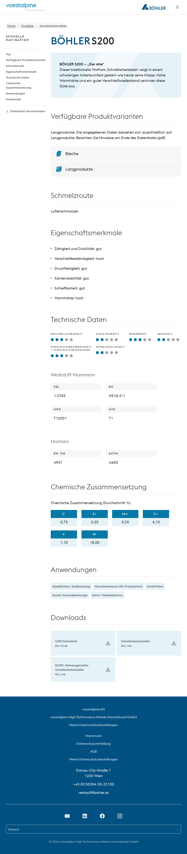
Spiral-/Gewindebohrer (107, 595)
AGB (93, 751)
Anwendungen (15, 94)
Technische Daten (17, 77)
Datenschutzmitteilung (94, 743)
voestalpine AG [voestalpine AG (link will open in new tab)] (93, 709)
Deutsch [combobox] (13, 829)
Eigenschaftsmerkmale (21, 72)
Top (8, 54)
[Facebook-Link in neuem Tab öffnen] (102, 816)
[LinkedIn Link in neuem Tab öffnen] (85, 816)
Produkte (27, 26)
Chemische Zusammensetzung (18, 86)
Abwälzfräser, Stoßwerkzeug (71, 586)
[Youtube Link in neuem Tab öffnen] (67, 816)
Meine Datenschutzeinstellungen (93, 725)
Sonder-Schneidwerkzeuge (69, 595)
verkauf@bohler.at (93, 792)
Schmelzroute (15, 66)
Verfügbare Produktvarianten (26, 60)
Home (11, 26)
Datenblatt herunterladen (25, 111)
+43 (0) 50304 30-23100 (93, 784)
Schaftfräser (155, 586)
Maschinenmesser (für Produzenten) (118, 586)
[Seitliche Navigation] (177, 7)
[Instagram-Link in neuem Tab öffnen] (120, 816)
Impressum (93, 736)
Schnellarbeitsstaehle (135, 641)
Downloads (13, 99)
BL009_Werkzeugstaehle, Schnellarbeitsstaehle (72, 667)
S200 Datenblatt (66, 641)
